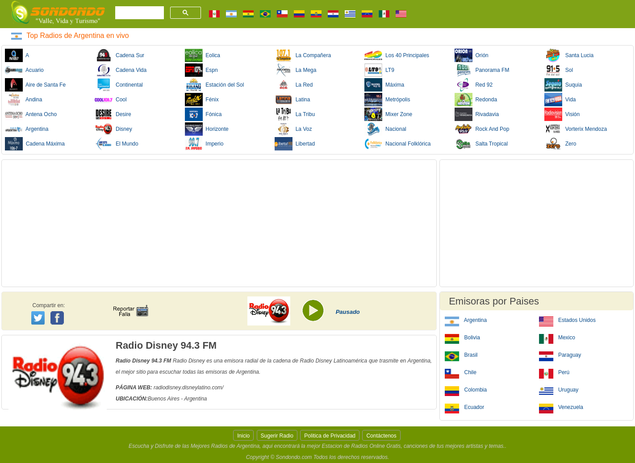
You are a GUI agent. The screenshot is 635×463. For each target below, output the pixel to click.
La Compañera (303, 55)
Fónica (203, 114)
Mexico (557, 337)
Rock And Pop (482, 129)
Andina (23, 99)
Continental (118, 85)
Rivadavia (477, 114)
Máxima (384, 85)
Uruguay (559, 389)
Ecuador (464, 406)
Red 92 (474, 85)
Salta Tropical (481, 143)
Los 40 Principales (396, 55)
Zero (560, 143)
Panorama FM (482, 70)
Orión (472, 55)
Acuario (24, 70)
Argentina (26, 129)
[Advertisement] (219, 223)
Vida (560, 99)
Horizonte (207, 129)
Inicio (243, 436)
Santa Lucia (568, 55)
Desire (113, 114)
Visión (562, 114)
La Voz (293, 129)
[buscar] (139, 13)
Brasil (461, 354)
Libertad (295, 143)
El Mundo (116, 143)
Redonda (476, 99)
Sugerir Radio (277, 436)
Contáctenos (381, 436)
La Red (294, 85)
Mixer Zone (388, 114)
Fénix (202, 99)
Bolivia (462, 337)
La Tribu (295, 114)
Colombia (466, 389)
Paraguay (560, 354)
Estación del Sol (214, 85)
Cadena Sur (119, 55)
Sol (558, 70)
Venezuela (561, 406)
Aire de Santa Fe (35, 85)
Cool (110, 99)
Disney (113, 129)
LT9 (379, 70)
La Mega (295, 70)
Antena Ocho (31, 114)
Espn (201, 70)
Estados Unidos (567, 319)
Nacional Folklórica (397, 143)
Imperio (204, 143)
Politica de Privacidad (329, 436)
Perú (554, 372)
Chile (460, 372)
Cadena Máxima (35, 143)
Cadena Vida (120, 70)
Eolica (202, 55)
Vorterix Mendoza (575, 129)
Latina (292, 99)
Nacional (385, 129)
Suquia (563, 85)
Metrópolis (387, 99)
